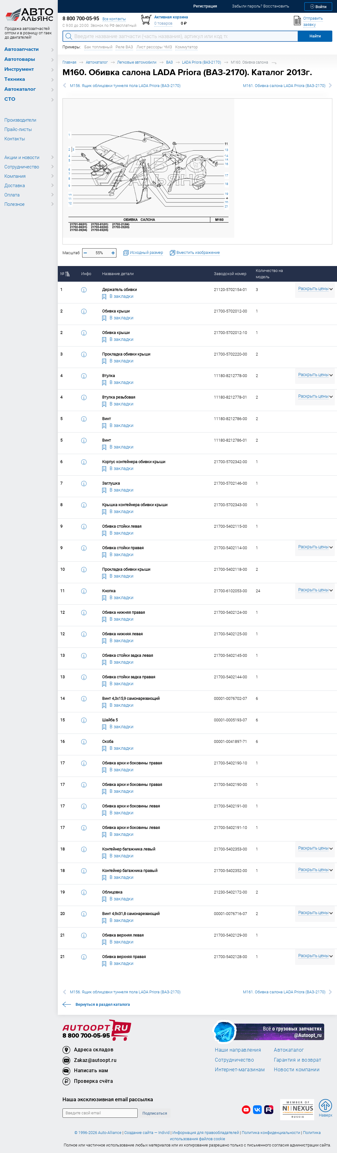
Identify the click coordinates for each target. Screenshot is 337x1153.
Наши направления (238, 1049)
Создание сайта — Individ (147, 1132)
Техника (14, 79)
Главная (69, 62)
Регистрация (205, 6)
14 (226, 156)
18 (226, 184)
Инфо (86, 273)
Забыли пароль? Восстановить (260, 6)
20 (226, 202)
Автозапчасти (21, 49)
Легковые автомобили (136, 62)
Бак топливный (98, 47)
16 (226, 164)
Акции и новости (21, 157)
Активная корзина (171, 17)
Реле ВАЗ (124, 47)
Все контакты (114, 19)
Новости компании (297, 1069)
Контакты (14, 138)
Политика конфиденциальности (271, 1132)
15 (226, 160)
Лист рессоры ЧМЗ (154, 47)
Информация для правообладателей (205, 1132)
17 (226, 175)
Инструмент (19, 69)
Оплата (12, 194)
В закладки (117, 296)
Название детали (118, 273)
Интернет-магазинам (240, 1069)
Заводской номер (230, 273)
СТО (9, 99)
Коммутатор (186, 47)
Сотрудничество (21, 166)
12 (70, 203)
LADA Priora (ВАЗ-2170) (201, 62)
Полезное (14, 204)
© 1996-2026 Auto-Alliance (97, 1132)
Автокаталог (20, 89)
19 (226, 194)
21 (226, 206)
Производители (20, 120)
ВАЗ (169, 62)
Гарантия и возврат (297, 1059)
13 (226, 150)
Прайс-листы (18, 129)
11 (70, 199)
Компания (15, 176)
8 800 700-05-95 (86, 1036)
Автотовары (19, 59)
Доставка (14, 185)
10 (70, 195)
